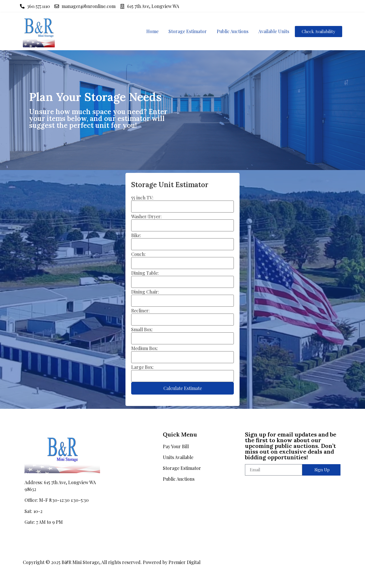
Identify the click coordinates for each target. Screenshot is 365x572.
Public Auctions (232, 31)
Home (152, 31)
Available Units (273, 31)
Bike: (136, 235)
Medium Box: (144, 348)
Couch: (138, 254)
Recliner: (140, 310)
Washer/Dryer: (146, 216)
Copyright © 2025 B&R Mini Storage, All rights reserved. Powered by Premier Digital (111, 562)
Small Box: (142, 329)
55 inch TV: (142, 197)
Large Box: (142, 367)
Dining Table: (145, 273)
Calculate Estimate (182, 388)
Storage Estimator (188, 31)
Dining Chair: (145, 292)
